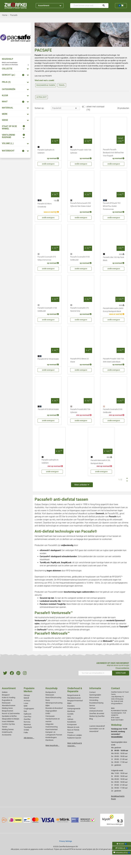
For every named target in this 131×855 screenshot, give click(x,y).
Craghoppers (29, 709)
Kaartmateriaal (51, 729)
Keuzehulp (51, 688)
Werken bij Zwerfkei (96, 716)
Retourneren (94, 697)
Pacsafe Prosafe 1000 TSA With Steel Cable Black (113, 360)
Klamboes (49, 740)
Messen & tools (73, 727)
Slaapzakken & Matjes (10, 719)
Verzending (93, 700)
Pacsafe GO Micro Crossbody (45, 205)
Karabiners (71, 722)
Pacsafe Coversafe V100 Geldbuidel (47, 309)
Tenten (4, 727)
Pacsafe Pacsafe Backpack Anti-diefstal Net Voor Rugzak (113, 152)
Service (92, 705)
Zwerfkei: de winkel (96, 713)
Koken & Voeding (8, 697)
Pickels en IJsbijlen (74, 735)
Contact (92, 692)
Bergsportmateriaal (75, 701)
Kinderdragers (51, 737)
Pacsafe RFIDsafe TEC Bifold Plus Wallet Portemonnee (112, 206)
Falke (26, 732)
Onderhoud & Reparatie (74, 690)
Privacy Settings (65, 841)
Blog (91, 719)
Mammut (27, 724)
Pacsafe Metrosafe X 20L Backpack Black (100, 461)
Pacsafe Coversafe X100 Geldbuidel (80, 258)
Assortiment (49, 5)
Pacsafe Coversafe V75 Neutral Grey (79, 309)
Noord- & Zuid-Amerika (11, 713)
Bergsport (6, 695)
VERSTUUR (121, 673)
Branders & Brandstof (54, 708)
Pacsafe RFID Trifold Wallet (48, 359)
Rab (25, 711)
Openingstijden (95, 695)
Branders (71, 706)
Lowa (26, 703)
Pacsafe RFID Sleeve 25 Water (79, 360)
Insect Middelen (8, 721)
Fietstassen (50, 716)
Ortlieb (26, 730)
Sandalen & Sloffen (9, 716)
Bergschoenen (7, 711)
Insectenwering (52, 727)
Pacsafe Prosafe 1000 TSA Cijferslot (80, 151)
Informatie (95, 688)
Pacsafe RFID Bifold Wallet (48, 409)
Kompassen (72, 724)
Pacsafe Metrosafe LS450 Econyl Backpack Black (113, 309)
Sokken (5, 692)
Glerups (27, 695)
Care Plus (27, 716)
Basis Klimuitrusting (53, 697)
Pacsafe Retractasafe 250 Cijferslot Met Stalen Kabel (80, 204)
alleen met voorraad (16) (95, 108)
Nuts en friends (73, 730)
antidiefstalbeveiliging (85, 60)
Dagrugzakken (51, 711)
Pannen (70, 732)
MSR (25, 706)
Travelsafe (28, 727)
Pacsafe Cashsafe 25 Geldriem (46, 151)
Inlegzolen (50, 724)
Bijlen (48, 705)
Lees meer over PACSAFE (43, 76)
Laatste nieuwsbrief (97, 726)
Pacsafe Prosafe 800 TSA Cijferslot (80, 410)
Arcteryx (27, 701)
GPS (69, 716)
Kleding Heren (7, 708)
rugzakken (64, 58)
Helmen (70, 719)
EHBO (48, 713)
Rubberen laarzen (74, 738)
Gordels (70, 714)
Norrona (27, 722)
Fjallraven (27, 714)
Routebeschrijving (96, 703)
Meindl (26, 698)
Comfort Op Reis (8, 724)
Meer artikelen (81, 485)
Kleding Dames (8, 729)
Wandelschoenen (8, 705)
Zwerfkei (27, 719)
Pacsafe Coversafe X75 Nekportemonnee (47, 258)
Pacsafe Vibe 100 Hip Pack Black (113, 258)
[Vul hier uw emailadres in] (95, 673)
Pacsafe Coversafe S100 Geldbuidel (112, 410)
